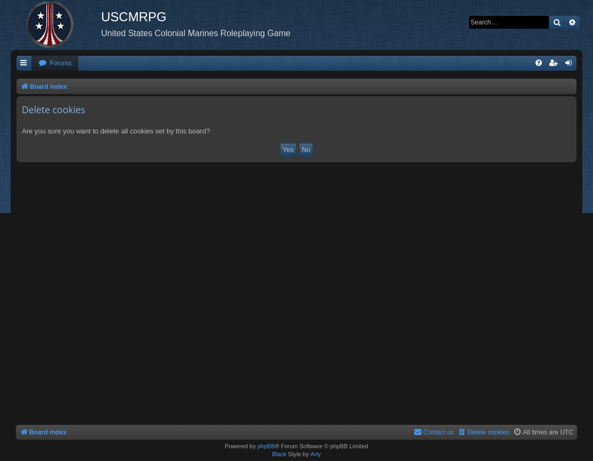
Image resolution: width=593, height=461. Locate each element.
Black (279, 454)
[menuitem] (55, 63)
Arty (315, 454)
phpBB (266, 446)
